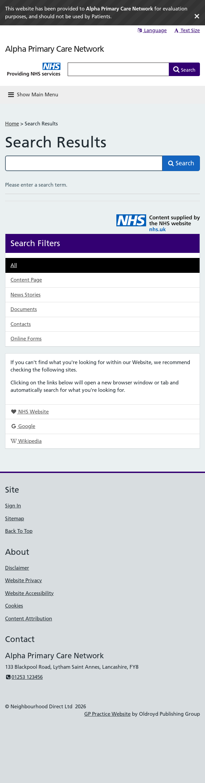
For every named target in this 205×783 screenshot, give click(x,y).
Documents (23, 309)
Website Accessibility (29, 593)
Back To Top (18, 531)
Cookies (14, 605)
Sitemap (14, 518)
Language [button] (152, 30)
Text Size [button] (186, 30)
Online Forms (26, 338)
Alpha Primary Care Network (54, 49)
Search (181, 163)
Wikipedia (26, 441)
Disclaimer (17, 568)
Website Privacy (23, 580)
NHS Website (29, 411)
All (13, 265)
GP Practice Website (107, 714)
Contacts (20, 324)
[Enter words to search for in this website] (118, 69)
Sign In (13, 505)
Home (12, 123)
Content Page (26, 280)
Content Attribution (28, 618)
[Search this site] (84, 163)
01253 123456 (24, 677)
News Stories (25, 294)
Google (22, 426)
